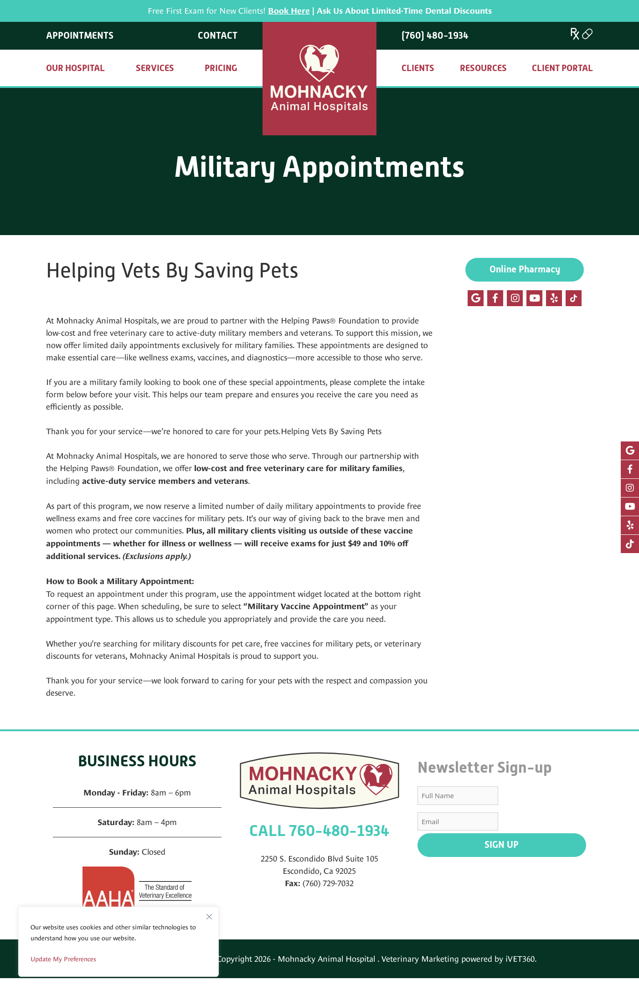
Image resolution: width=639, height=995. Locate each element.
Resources (483, 67)
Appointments (79, 35)
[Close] (209, 914)
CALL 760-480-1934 (319, 831)
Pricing (221, 67)
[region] (118, 942)
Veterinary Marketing (420, 959)
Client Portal (562, 67)
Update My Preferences (63, 959)
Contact (217, 35)
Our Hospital (75, 67)
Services (155, 67)
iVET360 (520, 959)
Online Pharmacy (525, 269)
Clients (418, 67)
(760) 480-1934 (435, 35)
